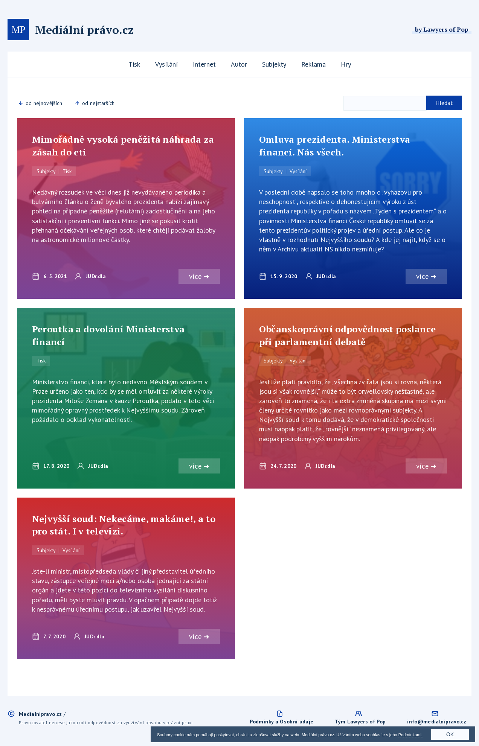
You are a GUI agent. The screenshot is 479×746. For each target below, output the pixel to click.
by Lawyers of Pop (441, 29)
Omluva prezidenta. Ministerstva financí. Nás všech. (334, 145)
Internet (204, 64)
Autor (239, 64)
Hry (346, 64)
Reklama (313, 64)
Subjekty (274, 64)
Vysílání (166, 64)
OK (450, 734)
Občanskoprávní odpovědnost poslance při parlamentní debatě (347, 335)
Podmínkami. (410, 734)
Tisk (134, 64)
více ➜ (199, 276)
